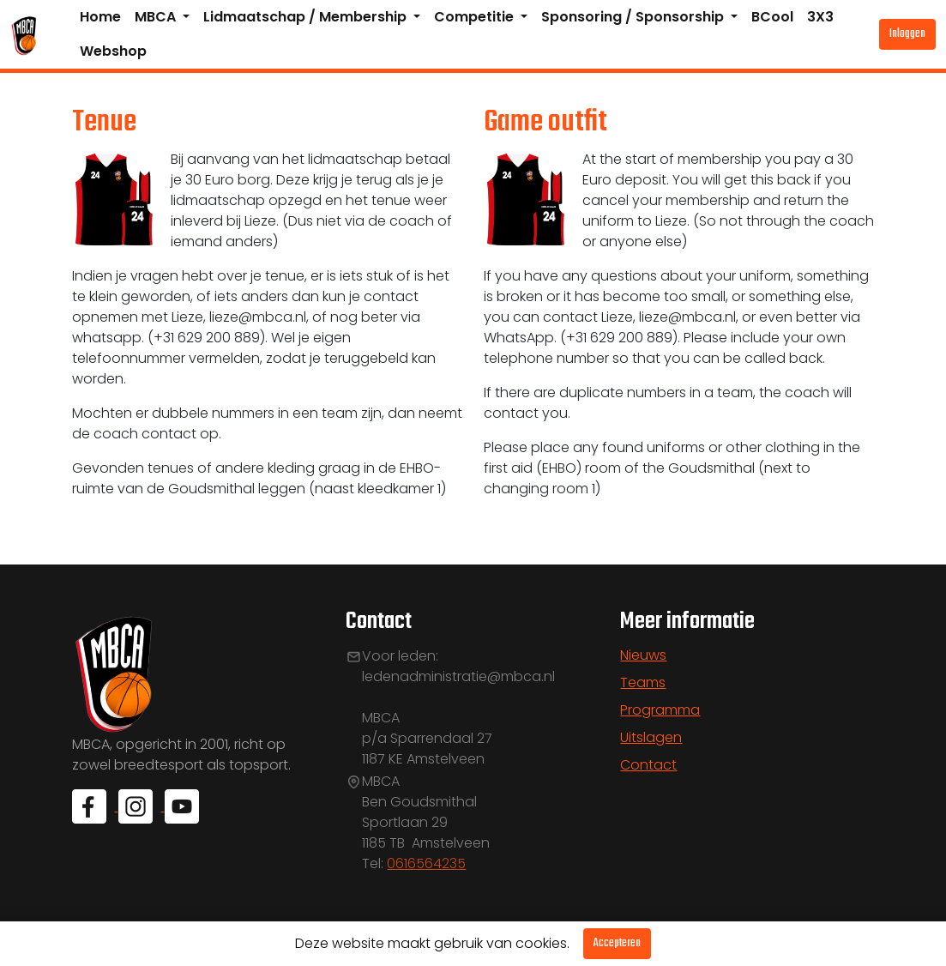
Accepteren (617, 943)
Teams (643, 682)
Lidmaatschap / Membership (306, 17)
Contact (648, 765)
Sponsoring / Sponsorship (634, 17)
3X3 (820, 17)
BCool (772, 17)
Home (100, 17)
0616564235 (426, 863)
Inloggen (907, 34)
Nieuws (643, 655)
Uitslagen (651, 737)
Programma (660, 710)
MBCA (157, 17)
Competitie (475, 17)
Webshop (113, 51)
